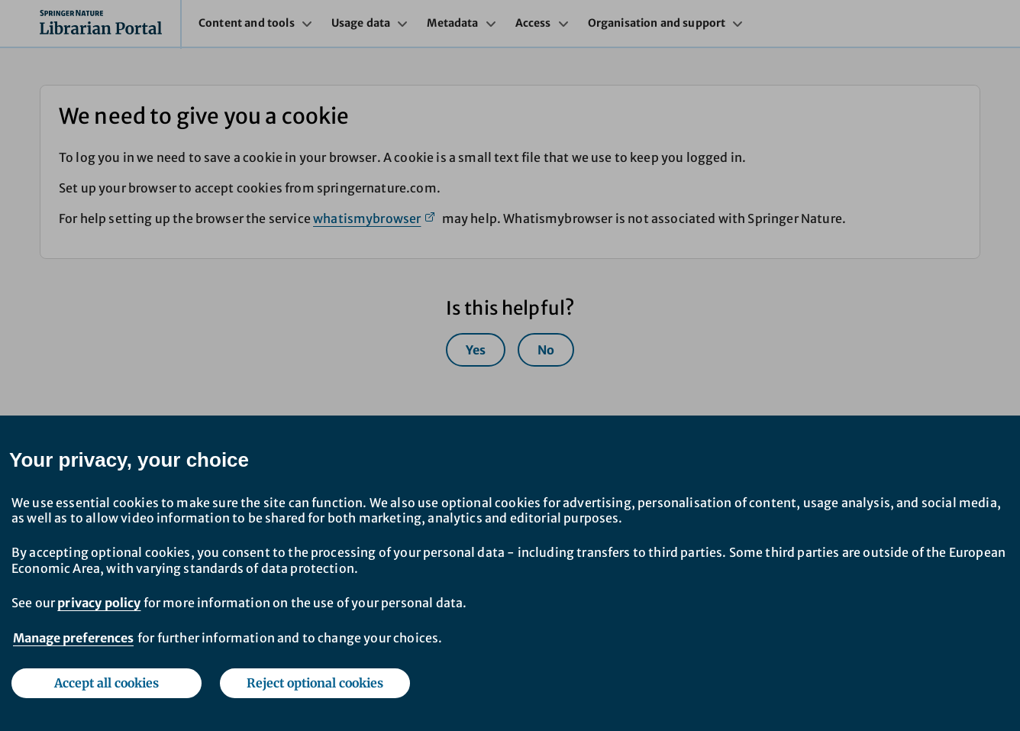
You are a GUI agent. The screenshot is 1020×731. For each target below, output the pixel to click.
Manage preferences (73, 637)
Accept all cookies (106, 683)
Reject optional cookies (315, 683)
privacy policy (98, 602)
